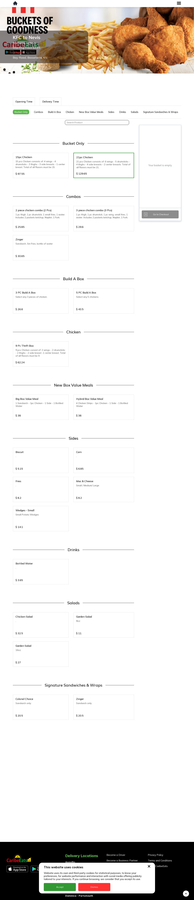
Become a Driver (115, 830)
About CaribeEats (158, 841)
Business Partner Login (119, 841)
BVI (67, 848)
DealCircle (71, 859)
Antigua (70, 843)
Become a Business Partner (122, 835)
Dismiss (94, 887)
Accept (59, 887)
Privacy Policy (155, 830)
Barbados (71, 854)
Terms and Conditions (160, 835)
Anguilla (70, 837)
